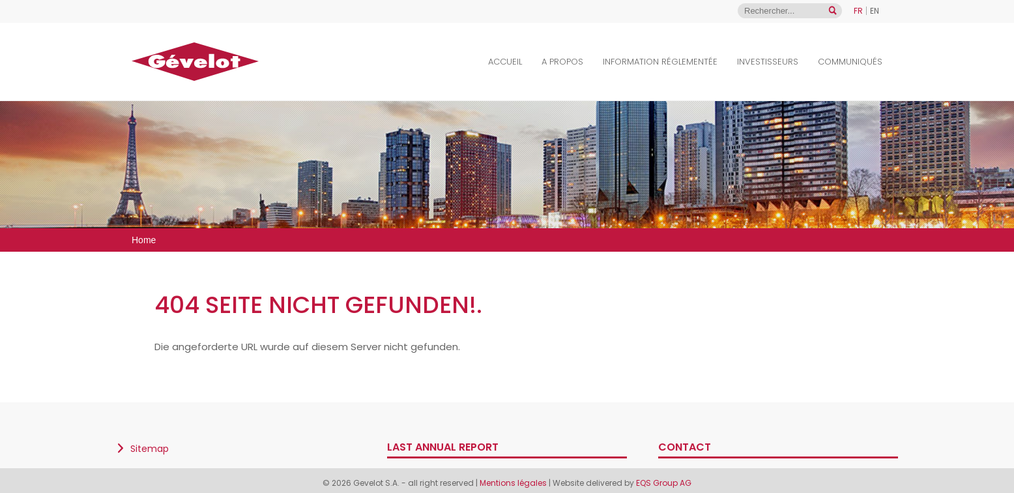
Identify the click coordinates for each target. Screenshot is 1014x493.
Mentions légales (514, 482)
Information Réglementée (660, 61)
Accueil (505, 61)
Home (144, 240)
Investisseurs (767, 61)
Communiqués (850, 61)
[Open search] (832, 10)
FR (858, 10)
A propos (562, 61)
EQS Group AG (663, 482)
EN (874, 10)
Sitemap (149, 448)
